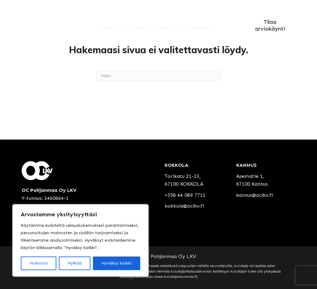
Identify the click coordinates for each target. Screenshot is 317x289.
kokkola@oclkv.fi (184, 206)
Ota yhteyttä (197, 27)
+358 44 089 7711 (185, 195)
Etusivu (110, 27)
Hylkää (74, 263)
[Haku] (158, 75)
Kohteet (137, 27)
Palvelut (164, 27)
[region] (80, 240)
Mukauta (38, 263)
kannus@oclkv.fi (254, 195)
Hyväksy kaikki (117, 263)
